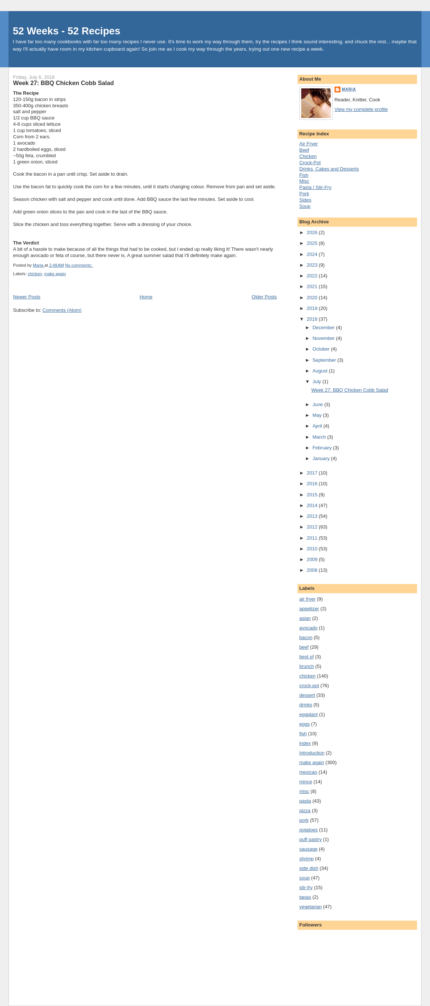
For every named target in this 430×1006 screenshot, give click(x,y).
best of (306, 656)
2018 (313, 319)
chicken (35, 273)
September (324, 360)
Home (146, 297)
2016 (313, 483)
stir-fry (306, 887)
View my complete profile (361, 109)
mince (305, 781)
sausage (308, 849)
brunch (306, 666)
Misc (304, 181)
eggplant (308, 714)
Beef (304, 150)
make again (55, 273)
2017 (313, 473)
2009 (313, 559)
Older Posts (264, 297)
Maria (349, 89)
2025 (313, 243)
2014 (313, 505)
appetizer (309, 608)
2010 (313, 548)
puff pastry (310, 839)
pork (304, 820)
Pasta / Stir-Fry (315, 187)
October (321, 349)
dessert (307, 695)
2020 (313, 297)
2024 (313, 254)
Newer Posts (26, 297)
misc (304, 791)
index (305, 743)
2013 (313, 516)
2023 (313, 265)
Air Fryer (308, 143)
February (322, 447)
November (324, 338)
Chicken (308, 156)
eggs (304, 724)
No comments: (79, 265)
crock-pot (309, 685)
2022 (313, 275)
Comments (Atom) (62, 310)
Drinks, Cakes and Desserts (329, 169)
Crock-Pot (310, 162)
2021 (313, 286)
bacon (305, 637)
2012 (313, 527)
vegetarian (310, 906)
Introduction (312, 753)
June (318, 404)
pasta (305, 801)
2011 (313, 538)
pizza (304, 810)
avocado (308, 628)
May (317, 415)
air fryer (307, 599)
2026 (313, 232)
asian (305, 618)
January (321, 458)
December (324, 327)
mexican (308, 772)
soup (304, 878)
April (317, 426)
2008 (313, 570)
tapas (305, 897)
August (320, 371)
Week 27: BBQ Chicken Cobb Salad (63, 83)
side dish (308, 868)
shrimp (306, 858)
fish (303, 733)
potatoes (308, 830)
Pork (304, 193)
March (319, 437)
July (317, 381)
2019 (313, 308)
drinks (305, 705)
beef (304, 647)
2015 (313, 494)
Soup (304, 206)
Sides (305, 200)
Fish (304, 175)
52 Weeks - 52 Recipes (66, 31)
